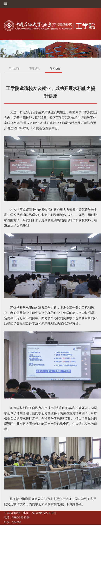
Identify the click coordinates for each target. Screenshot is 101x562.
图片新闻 (14, 68)
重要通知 (34, 68)
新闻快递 (55, 68)
